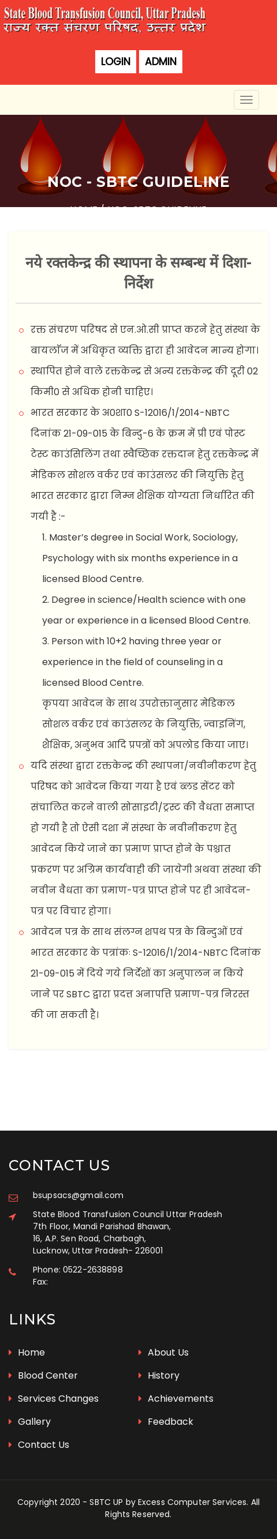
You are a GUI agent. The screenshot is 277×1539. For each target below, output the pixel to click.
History (158, 1375)
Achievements (176, 1398)
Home (27, 1352)
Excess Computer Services (192, 1502)
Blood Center (43, 1375)
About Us (163, 1352)
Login (115, 62)
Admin (161, 62)
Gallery (30, 1421)
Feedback (165, 1421)
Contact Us (39, 1444)
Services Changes (54, 1398)
